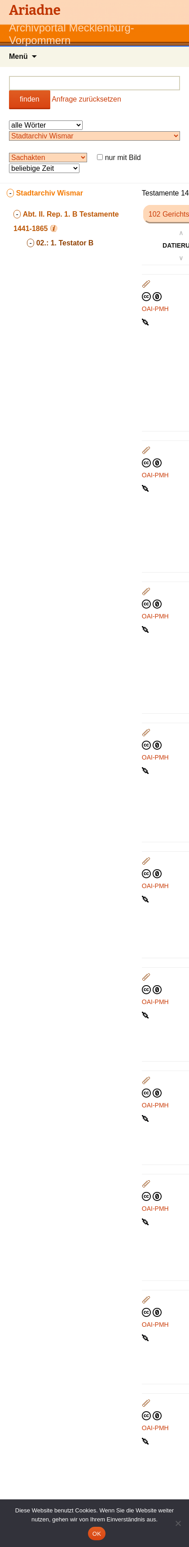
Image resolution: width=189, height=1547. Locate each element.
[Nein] (177, 1523)
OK (96, 1533)
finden (30, 99)
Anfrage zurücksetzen (86, 99)
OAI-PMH (155, 308)
